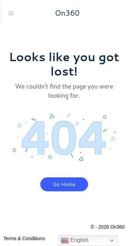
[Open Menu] (11, 12)
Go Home (64, 184)
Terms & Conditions (24, 238)
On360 (67, 12)
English (74, 240)
